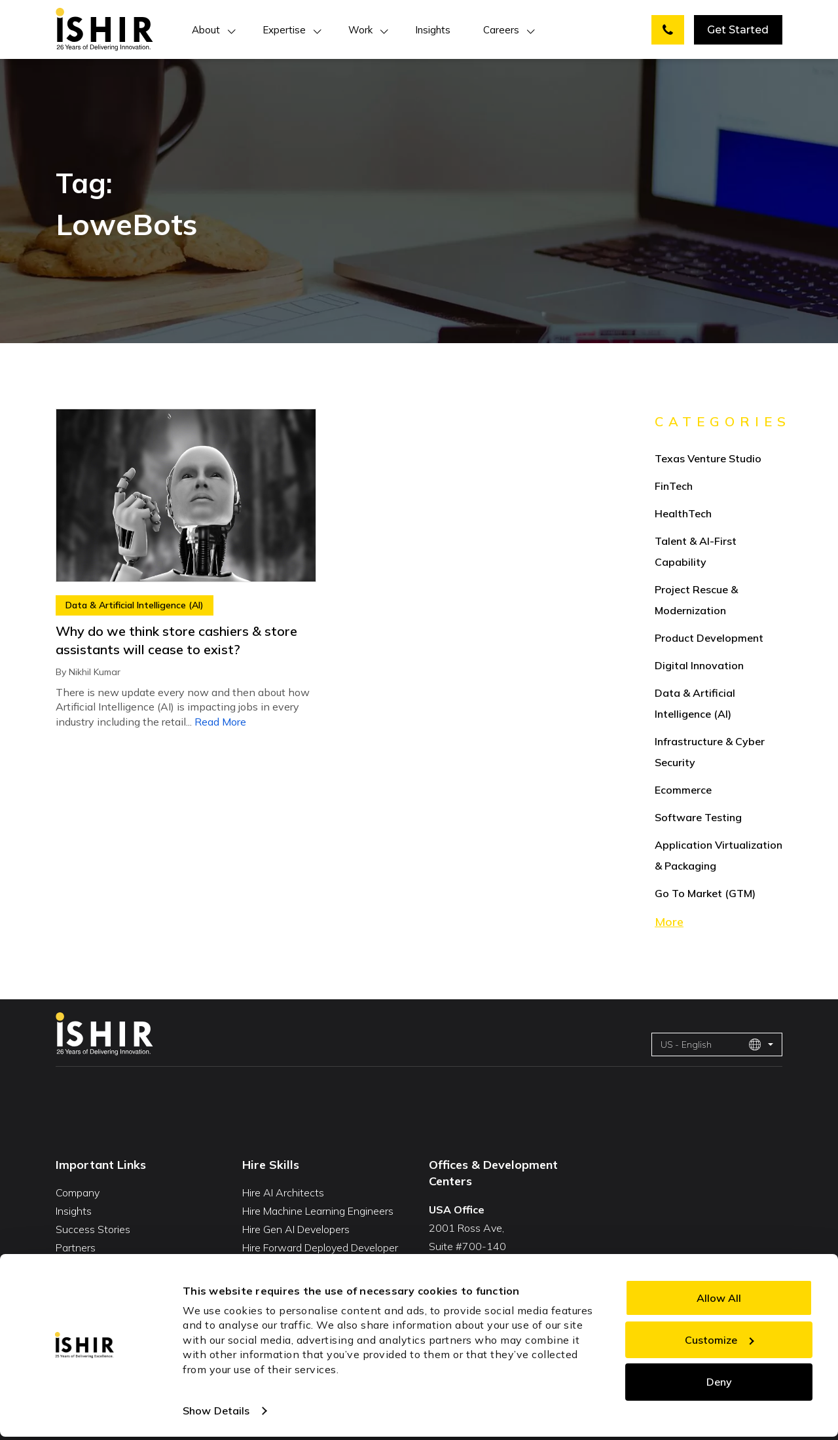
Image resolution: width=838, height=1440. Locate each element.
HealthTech (683, 513)
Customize (719, 1339)
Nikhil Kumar (94, 672)
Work (360, 30)
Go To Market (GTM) (705, 893)
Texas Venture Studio (708, 458)
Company (78, 1192)
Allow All (719, 1297)
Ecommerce (683, 789)
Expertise (284, 30)
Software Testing (698, 817)
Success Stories (93, 1229)
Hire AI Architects (283, 1192)
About (206, 30)
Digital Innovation (699, 665)
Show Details (216, 1410)
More (669, 921)
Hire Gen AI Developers (296, 1229)
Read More (220, 721)
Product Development (709, 637)
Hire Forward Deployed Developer (320, 1247)
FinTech (674, 485)
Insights (432, 30)
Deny (719, 1381)
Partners (76, 1247)
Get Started (738, 30)
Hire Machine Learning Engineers (317, 1210)
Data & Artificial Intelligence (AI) (134, 605)
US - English (711, 1044)
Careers (501, 30)
